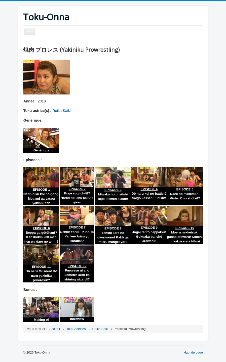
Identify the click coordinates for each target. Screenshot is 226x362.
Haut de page (193, 352)
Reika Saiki (61, 111)
